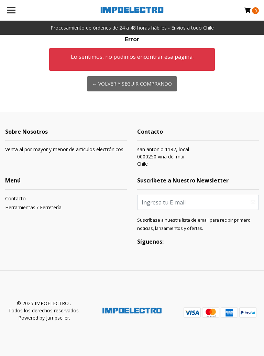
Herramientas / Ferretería (33, 207)
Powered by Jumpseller (43, 317)
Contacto (15, 198)
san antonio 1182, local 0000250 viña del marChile (163, 156)
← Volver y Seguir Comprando (132, 83)
